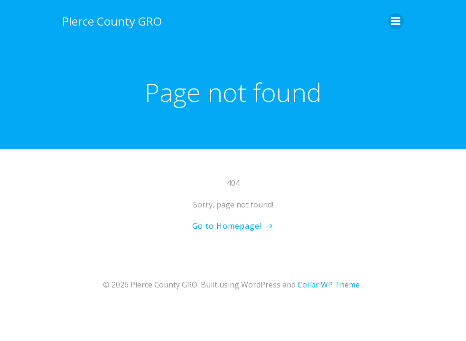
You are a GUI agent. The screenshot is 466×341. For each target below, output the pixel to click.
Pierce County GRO (112, 21)
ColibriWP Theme (329, 284)
